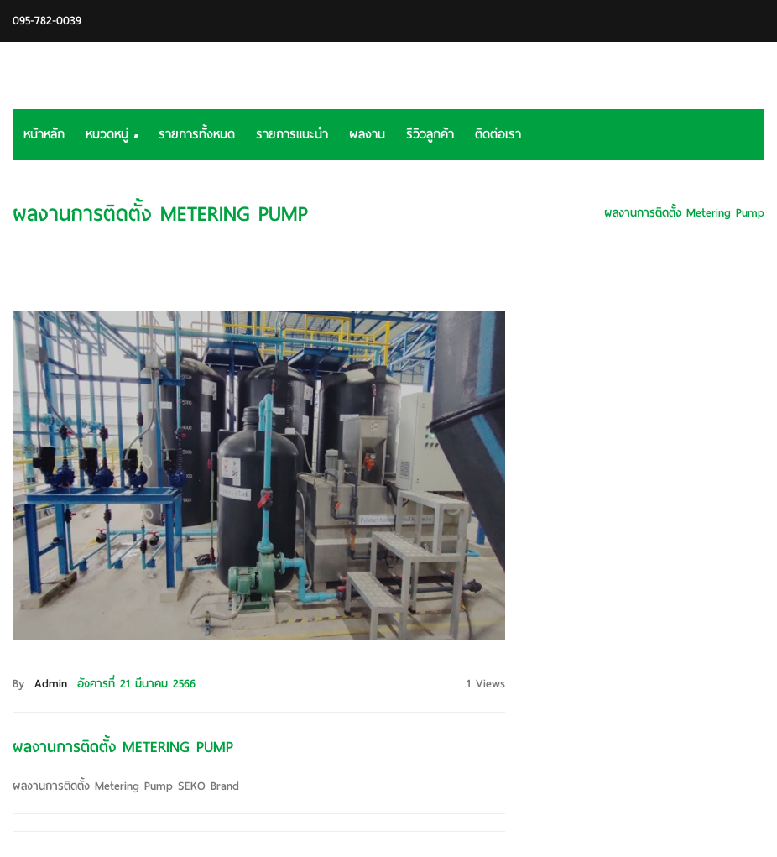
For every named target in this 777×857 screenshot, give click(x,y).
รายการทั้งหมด (197, 134)
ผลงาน (367, 134)
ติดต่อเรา (498, 134)
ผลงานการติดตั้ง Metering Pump (684, 212)
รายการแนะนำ (292, 134)
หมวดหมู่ (112, 134)
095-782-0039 (47, 20)
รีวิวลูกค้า (430, 134)
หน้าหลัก (44, 134)
